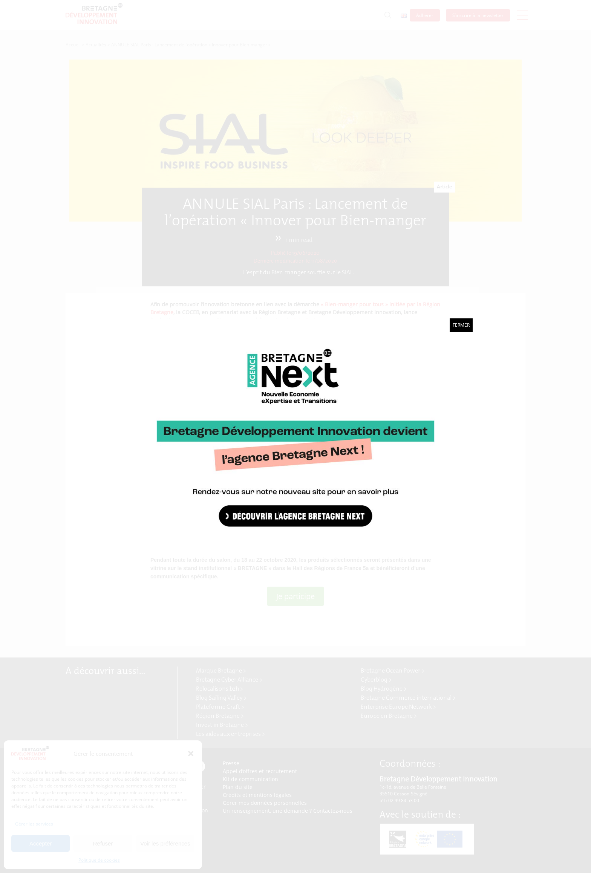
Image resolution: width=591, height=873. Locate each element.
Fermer (461, 325)
